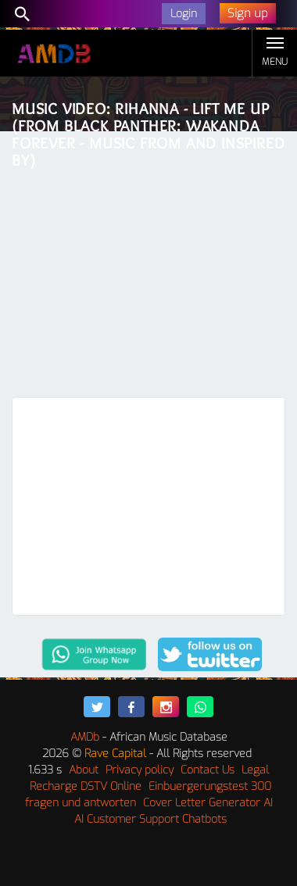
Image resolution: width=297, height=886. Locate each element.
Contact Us (207, 770)
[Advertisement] (148, 268)
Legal (255, 770)
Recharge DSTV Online (85, 786)
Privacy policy (140, 770)
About (83, 770)
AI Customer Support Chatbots (150, 819)
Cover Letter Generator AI (208, 802)
